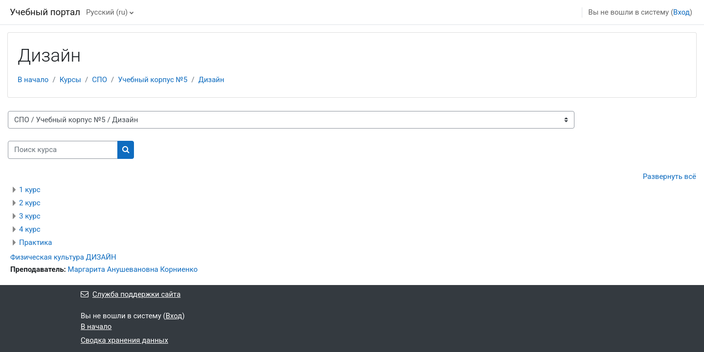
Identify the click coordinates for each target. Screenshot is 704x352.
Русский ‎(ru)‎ (107, 12)
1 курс (30, 189)
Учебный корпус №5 (152, 79)
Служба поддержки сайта (130, 294)
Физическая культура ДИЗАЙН (63, 257)
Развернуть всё (669, 176)
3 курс (30, 216)
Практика (35, 242)
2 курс (30, 202)
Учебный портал (45, 12)
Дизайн (211, 79)
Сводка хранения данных (124, 340)
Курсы (70, 79)
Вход (681, 12)
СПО (99, 79)
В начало (33, 79)
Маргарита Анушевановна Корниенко (133, 269)
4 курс (30, 229)
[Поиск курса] (63, 150)
